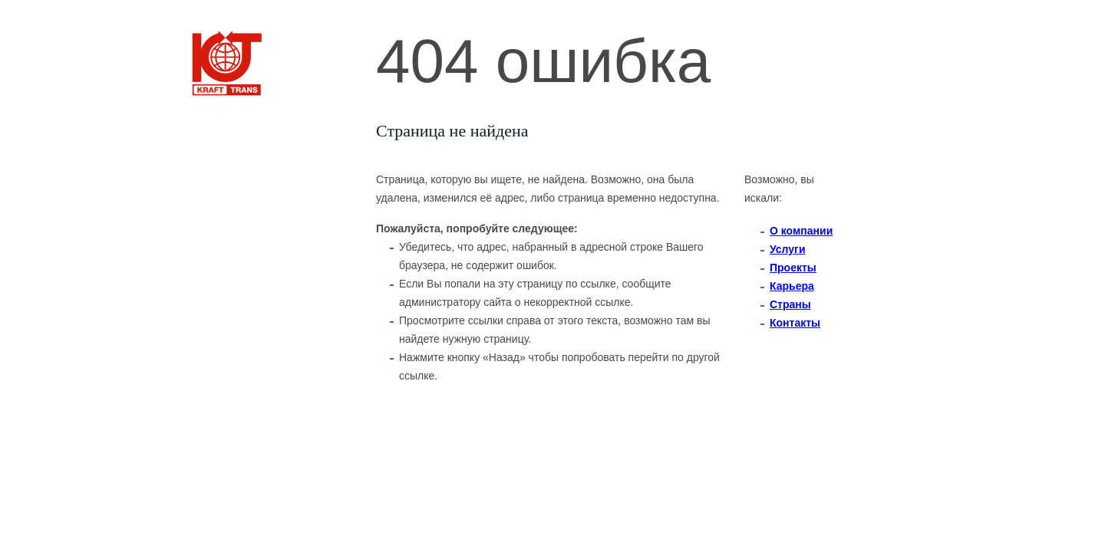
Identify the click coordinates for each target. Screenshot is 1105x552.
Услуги (788, 249)
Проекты (793, 267)
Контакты (795, 323)
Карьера (792, 286)
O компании (801, 231)
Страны (790, 304)
